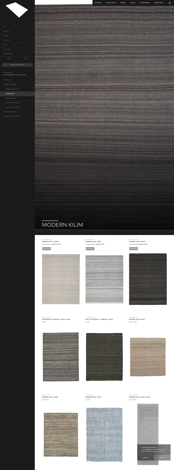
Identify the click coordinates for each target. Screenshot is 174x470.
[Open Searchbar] (170, 3)
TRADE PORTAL (158, 2)
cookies (148, 449)
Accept (162, 457)
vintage (132, 2)
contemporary (145, 2)
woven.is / (98, 2)
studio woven (111, 2)
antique (123, 2)
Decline (145, 457)
